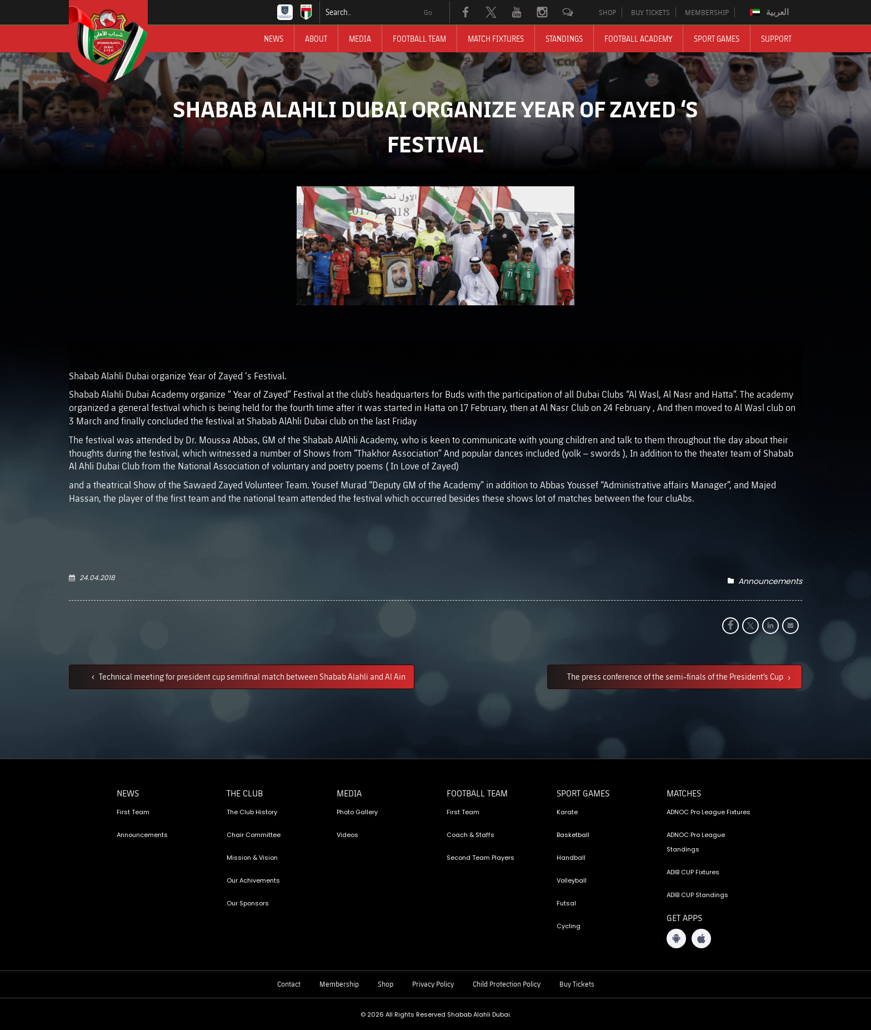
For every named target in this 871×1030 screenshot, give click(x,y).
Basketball (573, 834)
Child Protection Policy (506, 983)
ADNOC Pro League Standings (696, 842)
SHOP (607, 12)
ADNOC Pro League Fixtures (708, 812)
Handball (571, 857)
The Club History (252, 812)
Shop (385, 983)
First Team (133, 812)
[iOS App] (701, 938)
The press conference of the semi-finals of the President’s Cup (676, 676)
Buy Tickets (576, 983)
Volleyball (572, 880)
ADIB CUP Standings (697, 894)
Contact (289, 983)
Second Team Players (480, 857)
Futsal (566, 903)
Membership (339, 983)
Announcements (770, 581)
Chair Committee (254, 834)
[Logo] (118, 41)
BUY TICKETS (650, 12)
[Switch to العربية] (770, 12)
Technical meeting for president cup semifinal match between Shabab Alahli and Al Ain (251, 676)
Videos (347, 834)
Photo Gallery (357, 812)
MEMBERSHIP (707, 12)
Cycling (568, 926)
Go (428, 12)
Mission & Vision (252, 857)
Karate (567, 812)
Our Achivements (253, 880)
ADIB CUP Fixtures (693, 872)
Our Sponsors (248, 903)
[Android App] (676, 938)
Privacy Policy (433, 983)
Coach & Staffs (470, 834)
